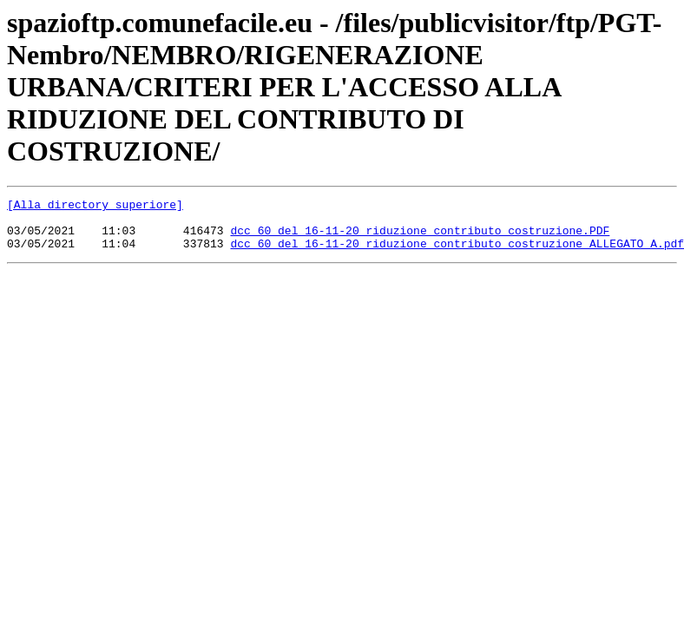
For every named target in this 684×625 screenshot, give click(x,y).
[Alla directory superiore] (95, 206)
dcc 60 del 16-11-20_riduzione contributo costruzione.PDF (419, 238)
